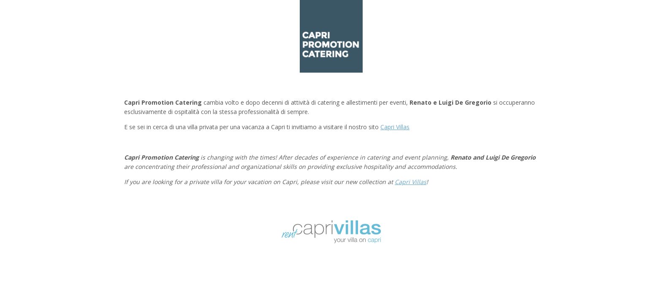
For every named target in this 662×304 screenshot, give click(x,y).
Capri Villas (395, 127)
